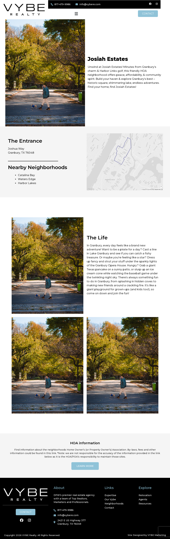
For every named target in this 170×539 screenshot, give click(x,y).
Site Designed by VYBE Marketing (147, 535)
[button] (80, 14)
